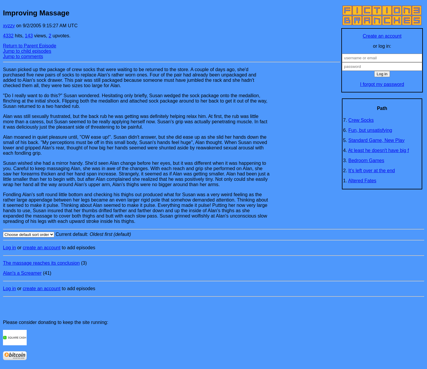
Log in (9, 247)
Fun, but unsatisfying (370, 130)
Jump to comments (23, 56)
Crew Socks (361, 120)
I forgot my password (382, 84)
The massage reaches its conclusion (41, 263)
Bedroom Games (366, 160)
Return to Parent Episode (29, 45)
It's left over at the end (371, 170)
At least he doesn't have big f (378, 150)
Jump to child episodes (27, 51)
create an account (41, 247)
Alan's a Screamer (22, 273)
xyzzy (9, 25)
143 (29, 35)
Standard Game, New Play (376, 140)
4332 (8, 35)
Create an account (382, 36)
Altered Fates (362, 180)
